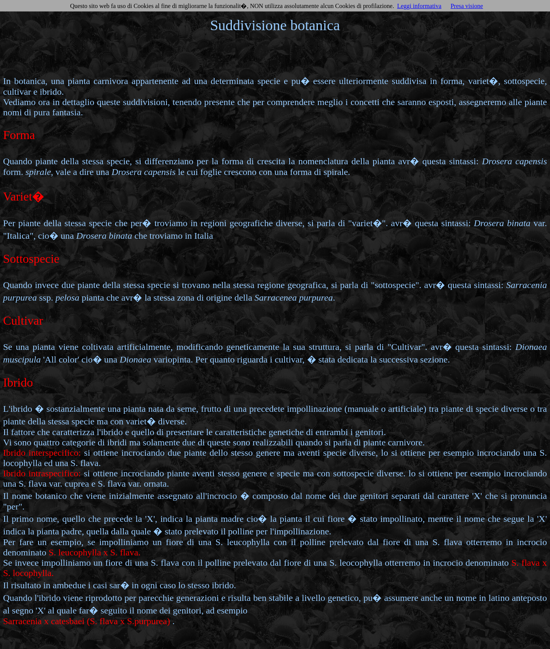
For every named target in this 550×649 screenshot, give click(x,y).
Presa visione (467, 6)
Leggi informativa (419, 6)
